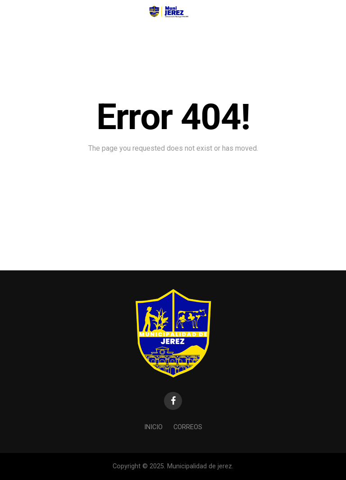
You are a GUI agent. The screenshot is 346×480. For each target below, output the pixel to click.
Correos (187, 427)
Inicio (153, 427)
